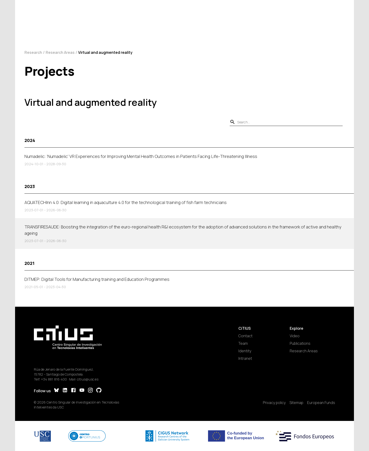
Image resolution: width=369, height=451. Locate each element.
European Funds (321, 402)
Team (243, 343)
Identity (244, 350)
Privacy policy (274, 402)
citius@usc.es (87, 379)
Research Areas (60, 52)
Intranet (245, 358)
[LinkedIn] (65, 390)
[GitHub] (99, 390)
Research (33, 52)
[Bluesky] (56, 390)
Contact (245, 335)
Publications (300, 343)
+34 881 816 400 (54, 379)
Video (295, 335)
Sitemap (296, 402)
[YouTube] (82, 390)
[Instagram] (90, 390)
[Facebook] (73, 390)
